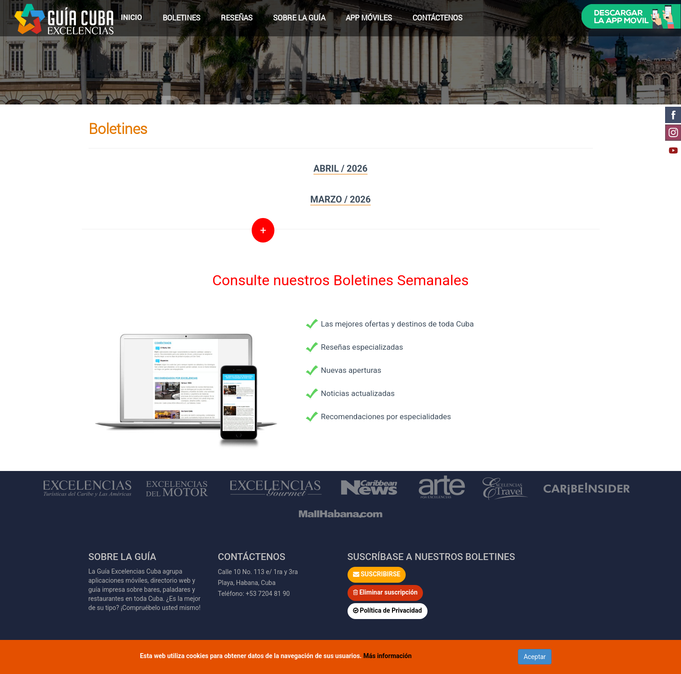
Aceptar (535, 656)
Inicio (131, 17)
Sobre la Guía (299, 17)
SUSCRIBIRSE (377, 574)
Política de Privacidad (387, 610)
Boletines (181, 17)
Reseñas (237, 17)
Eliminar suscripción (385, 592)
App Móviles (369, 17)
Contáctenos (437, 17)
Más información (387, 655)
